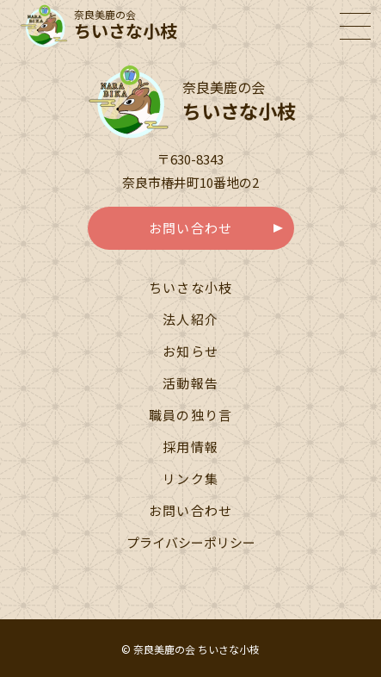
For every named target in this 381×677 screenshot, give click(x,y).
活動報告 (190, 383)
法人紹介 (190, 319)
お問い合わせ (190, 228)
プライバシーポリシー (190, 542)
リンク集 (190, 478)
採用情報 (190, 447)
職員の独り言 (190, 415)
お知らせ (190, 351)
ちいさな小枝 (190, 287)
